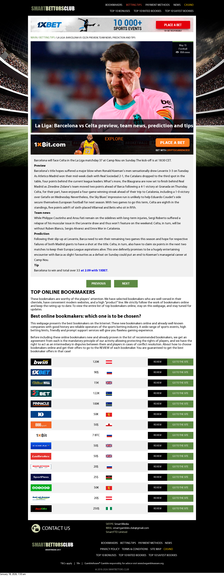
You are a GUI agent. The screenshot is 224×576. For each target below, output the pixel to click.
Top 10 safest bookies (163, 555)
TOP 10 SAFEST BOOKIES (179, 11)
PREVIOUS (99, 283)
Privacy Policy (110, 549)
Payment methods (157, 5)
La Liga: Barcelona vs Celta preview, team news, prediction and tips (96, 38)
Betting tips (47, 37)
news (177, 5)
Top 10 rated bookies (132, 555)
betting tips (134, 5)
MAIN (34, 37)
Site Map (155, 549)
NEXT (126, 283)
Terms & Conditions (135, 549)
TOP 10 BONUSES (120, 11)
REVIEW (158, 362)
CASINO (189, 5)
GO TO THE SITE (180, 362)
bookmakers (113, 5)
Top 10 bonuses (106, 555)
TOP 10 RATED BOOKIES (147, 11)
